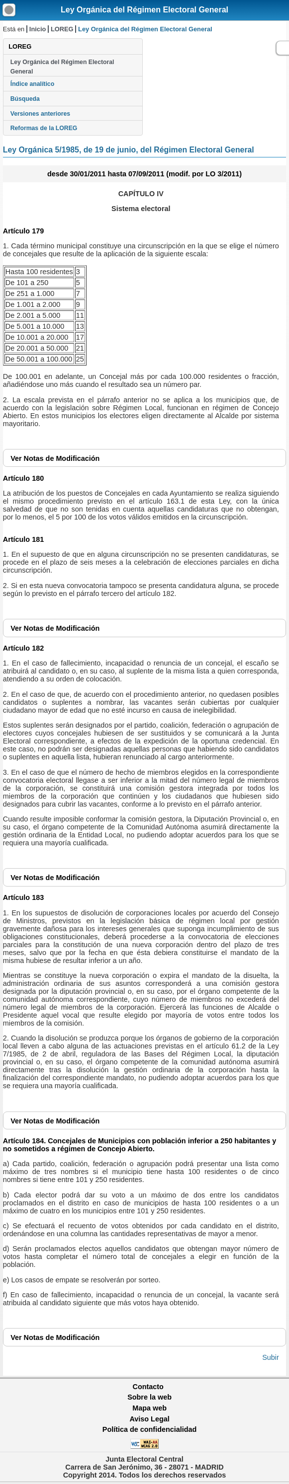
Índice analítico (32, 83)
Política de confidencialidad (149, 1429)
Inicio (37, 29)
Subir (270, 1357)
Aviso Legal (149, 1419)
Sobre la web (149, 1397)
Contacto (148, 1387)
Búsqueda (25, 98)
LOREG (62, 29)
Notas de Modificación (54, 458)
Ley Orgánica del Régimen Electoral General (144, 9)
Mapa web (149, 1408)
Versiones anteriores (40, 113)
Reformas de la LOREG (44, 128)
